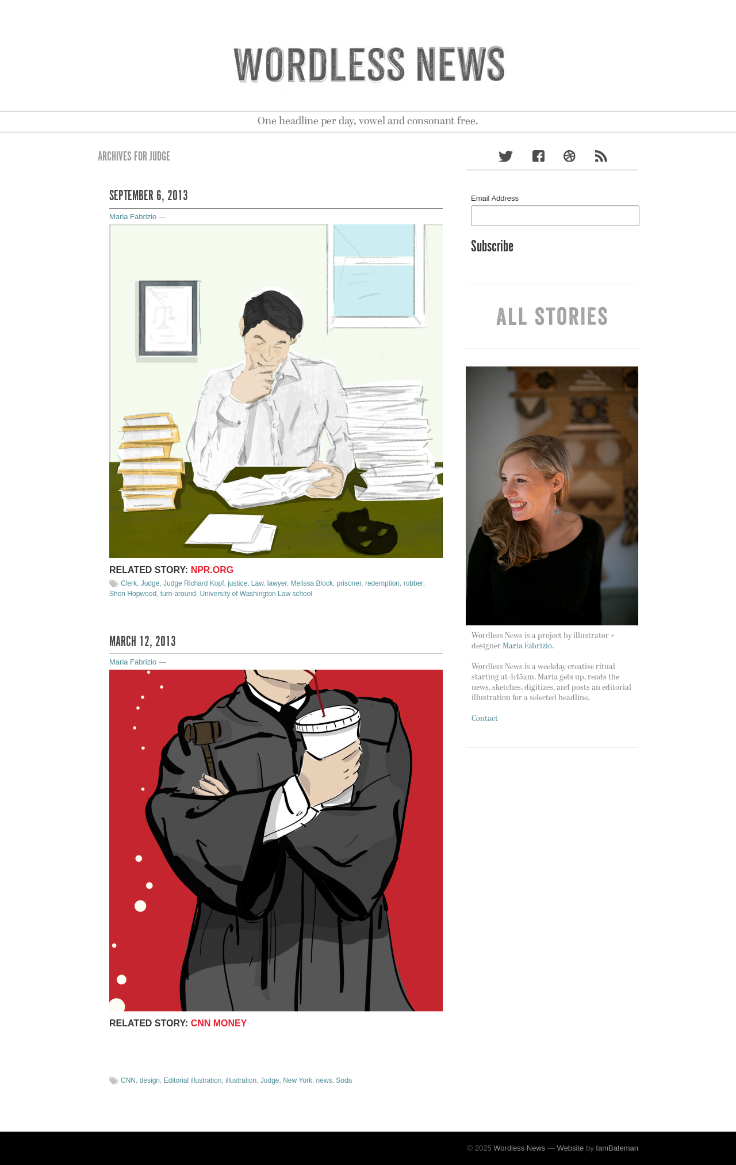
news (324, 1080)
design (150, 1080)
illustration (240, 1080)
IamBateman (617, 1148)
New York (297, 1080)
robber (413, 583)
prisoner (349, 583)
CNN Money (219, 1023)
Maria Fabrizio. (528, 646)
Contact (484, 719)
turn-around (178, 594)
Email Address (495, 198)
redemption (382, 583)
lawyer (277, 583)
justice (237, 583)
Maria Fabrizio (132, 216)
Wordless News (519, 1148)
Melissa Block (312, 583)
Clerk (129, 583)
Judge (150, 583)
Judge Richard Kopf (193, 583)
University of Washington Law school (256, 594)
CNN (128, 1080)
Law (257, 583)
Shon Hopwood (132, 594)
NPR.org (212, 570)
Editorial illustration (193, 1080)
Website (570, 1148)
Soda (344, 1080)
